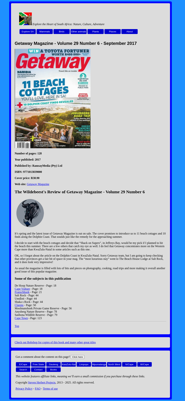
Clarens (19, 305)
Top (17, 326)
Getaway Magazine (38, 184)
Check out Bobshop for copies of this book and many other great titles (55, 342)
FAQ (37, 388)
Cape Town (21, 318)
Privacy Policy (24, 388)
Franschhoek (22, 292)
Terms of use (50, 388)
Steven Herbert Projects (41, 382)
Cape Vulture (22, 288)
